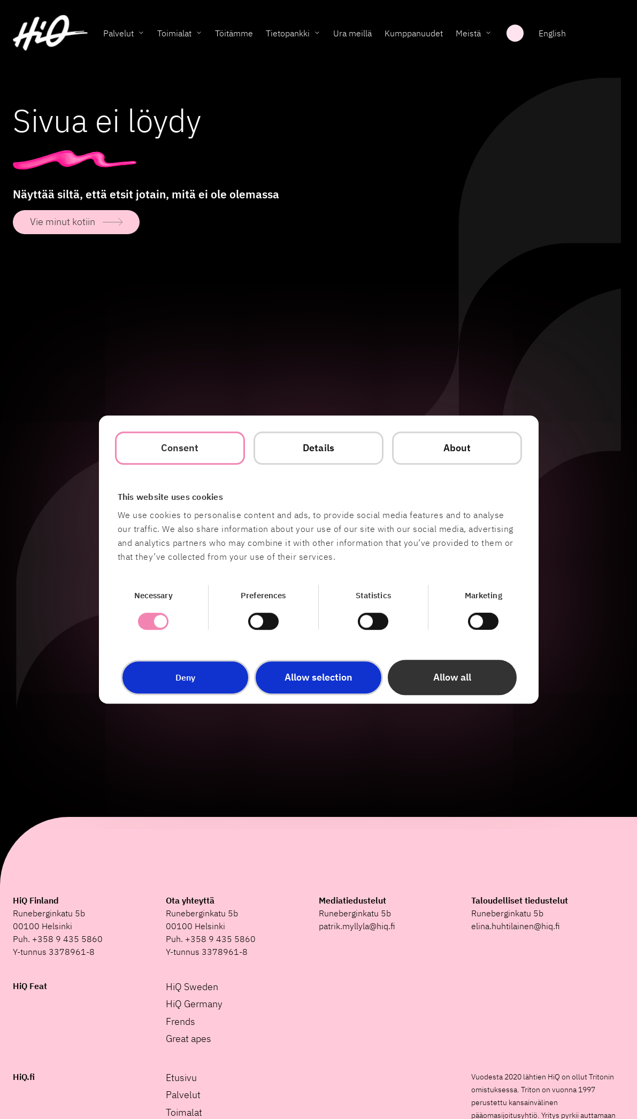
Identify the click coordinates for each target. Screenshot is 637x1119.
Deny (185, 677)
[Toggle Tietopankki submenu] (317, 34)
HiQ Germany (194, 1004)
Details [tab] (318, 448)
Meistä (468, 34)
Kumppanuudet (414, 34)
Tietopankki (288, 34)
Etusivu (181, 1077)
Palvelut (118, 34)
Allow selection (318, 677)
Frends (180, 1021)
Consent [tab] (180, 448)
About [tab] (457, 448)
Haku (515, 34)
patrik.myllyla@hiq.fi (357, 926)
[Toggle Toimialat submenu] (199, 34)
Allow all (452, 677)
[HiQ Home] (50, 35)
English (552, 34)
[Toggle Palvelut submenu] (141, 34)
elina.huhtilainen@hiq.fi (515, 926)
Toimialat (174, 34)
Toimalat (184, 1112)
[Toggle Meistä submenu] (488, 34)
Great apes (188, 1038)
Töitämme (234, 34)
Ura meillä (352, 34)
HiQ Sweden (192, 987)
